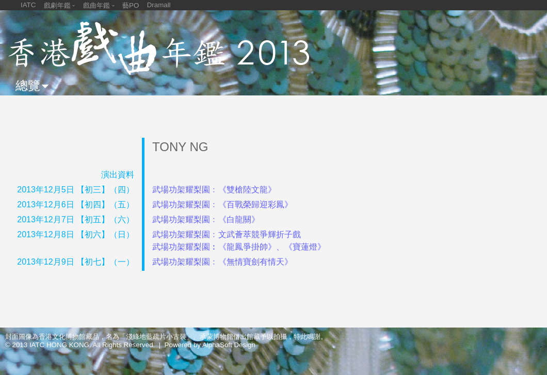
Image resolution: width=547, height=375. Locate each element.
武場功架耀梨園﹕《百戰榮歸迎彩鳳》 (222, 204)
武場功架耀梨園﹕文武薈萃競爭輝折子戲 (226, 234)
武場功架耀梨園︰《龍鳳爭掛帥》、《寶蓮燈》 (239, 246)
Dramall (159, 5)
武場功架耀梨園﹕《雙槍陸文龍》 (214, 189)
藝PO (130, 5)
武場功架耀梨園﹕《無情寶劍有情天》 (222, 261)
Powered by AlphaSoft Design (210, 345)
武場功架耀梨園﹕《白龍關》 (206, 219)
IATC (28, 5)
